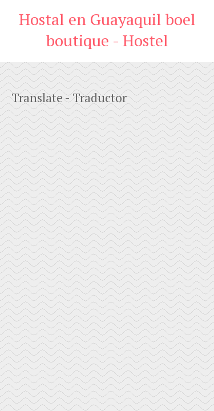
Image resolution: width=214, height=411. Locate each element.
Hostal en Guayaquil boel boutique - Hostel (107, 30)
